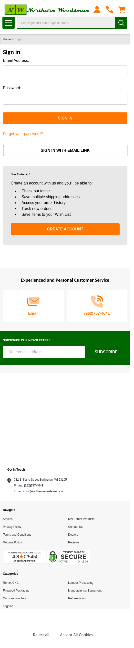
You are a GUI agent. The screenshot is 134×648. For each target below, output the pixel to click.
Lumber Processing (80, 582)
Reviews (73, 542)
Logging (8, 606)
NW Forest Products (81, 519)
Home (7, 39)
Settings (14, 634)
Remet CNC (11, 582)
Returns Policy (12, 542)
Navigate (9, 510)
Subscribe (106, 352)
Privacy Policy (12, 527)
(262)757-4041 (33, 485)
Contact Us (75, 527)
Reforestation (76, 598)
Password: (12, 88)
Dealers (73, 534)
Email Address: (16, 60)
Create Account (65, 229)
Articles (7, 519)
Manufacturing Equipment (85, 590)
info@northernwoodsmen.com (44, 491)
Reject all (41, 634)
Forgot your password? (23, 134)
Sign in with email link (65, 150)
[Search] (121, 23)
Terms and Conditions (17, 534)
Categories (10, 573)
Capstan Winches (14, 598)
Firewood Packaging (16, 590)
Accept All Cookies (76, 634)
